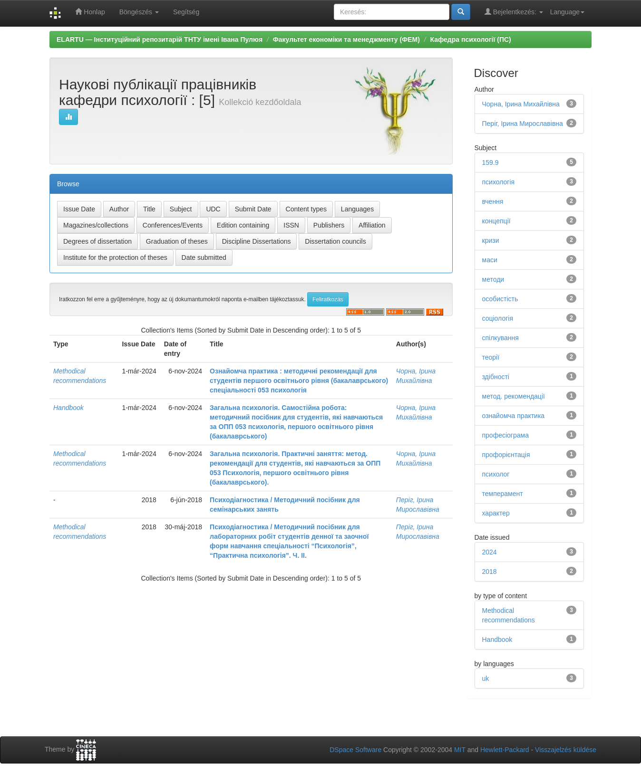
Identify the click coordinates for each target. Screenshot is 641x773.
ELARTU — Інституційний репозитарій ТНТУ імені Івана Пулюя (159, 39)
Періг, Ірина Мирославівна (522, 123)
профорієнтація (506, 454)
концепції (496, 221)
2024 (489, 552)
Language (567, 12)
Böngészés (139, 12)
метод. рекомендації (513, 396)
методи (493, 279)
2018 (489, 571)
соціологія (497, 318)
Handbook (68, 407)
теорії (491, 357)
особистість (500, 299)
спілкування (500, 338)
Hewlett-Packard (504, 750)
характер (496, 513)
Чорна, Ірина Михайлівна (521, 104)
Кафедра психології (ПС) (470, 39)
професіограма (505, 435)
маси (489, 260)
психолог (496, 474)
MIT (460, 750)
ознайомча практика (513, 416)
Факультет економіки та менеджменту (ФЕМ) (346, 39)
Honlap (90, 12)
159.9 (490, 162)
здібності (495, 377)
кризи (490, 240)
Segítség (186, 12)
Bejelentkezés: (514, 12)
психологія (498, 182)
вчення (493, 201)
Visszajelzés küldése (565, 750)
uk (485, 678)
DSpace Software (355, 750)
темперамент (502, 493)
